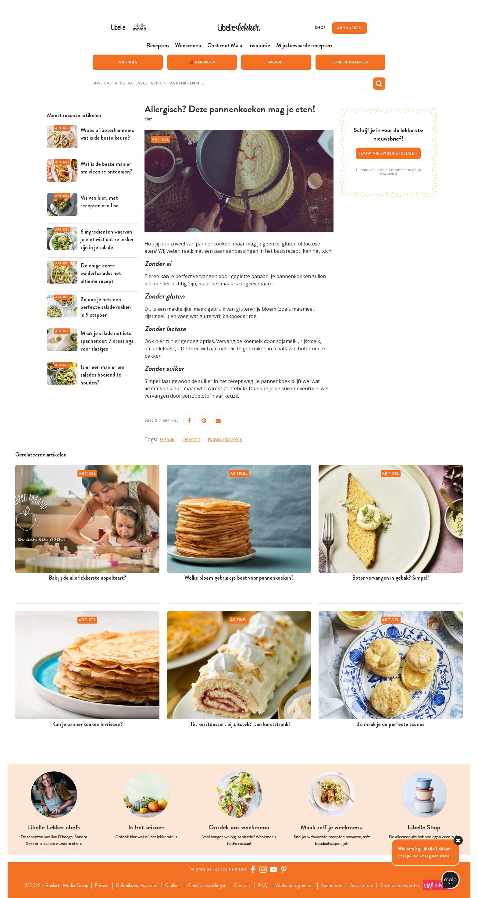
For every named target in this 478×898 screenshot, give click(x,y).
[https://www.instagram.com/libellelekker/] (263, 869)
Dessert (191, 439)
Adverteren (361, 885)
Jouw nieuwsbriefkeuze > (388, 153)
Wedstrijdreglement (294, 885)
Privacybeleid (388, 174)
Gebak (167, 439)
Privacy (101, 885)
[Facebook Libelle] (252, 869)
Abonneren (332, 885)
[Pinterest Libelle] (283, 869)
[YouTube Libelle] (273, 869)
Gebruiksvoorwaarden (136, 885)
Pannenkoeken (225, 439)
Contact (242, 885)
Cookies (172, 885)
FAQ (263, 885)
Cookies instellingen (207, 885)
